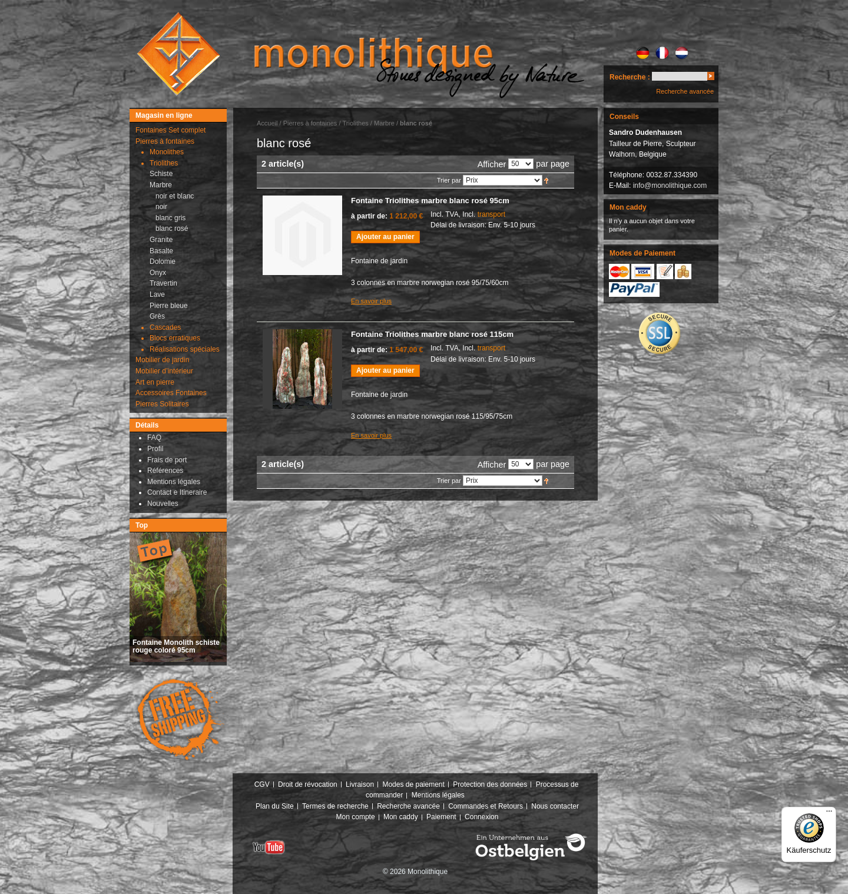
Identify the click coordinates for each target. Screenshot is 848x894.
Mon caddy (400, 817)
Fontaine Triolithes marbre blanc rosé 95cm (430, 200)
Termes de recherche (335, 806)
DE (643, 53)
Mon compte (355, 817)
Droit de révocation (307, 784)
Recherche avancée (685, 91)
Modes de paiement (413, 784)
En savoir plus (371, 300)
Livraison (360, 784)
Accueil (267, 123)
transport (491, 214)
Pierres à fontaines (310, 123)
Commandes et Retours (485, 806)
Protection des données (490, 784)
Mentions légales (438, 795)
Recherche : (630, 77)
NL (681, 53)
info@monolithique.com (670, 185)
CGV (262, 784)
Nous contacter (555, 806)
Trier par (449, 180)
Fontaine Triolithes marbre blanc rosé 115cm (432, 334)
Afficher (492, 164)
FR (662, 53)
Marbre (384, 123)
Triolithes (356, 123)
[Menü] (829, 814)
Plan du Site (275, 806)
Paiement (441, 817)
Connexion (481, 817)
